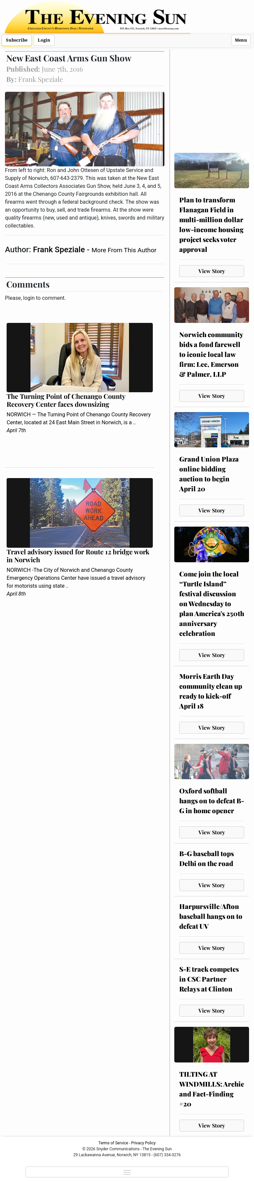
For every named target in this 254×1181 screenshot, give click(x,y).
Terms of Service (113, 1143)
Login (44, 40)
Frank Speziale (60, 249)
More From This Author (124, 250)
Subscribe (16, 40)
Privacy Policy (143, 1143)
